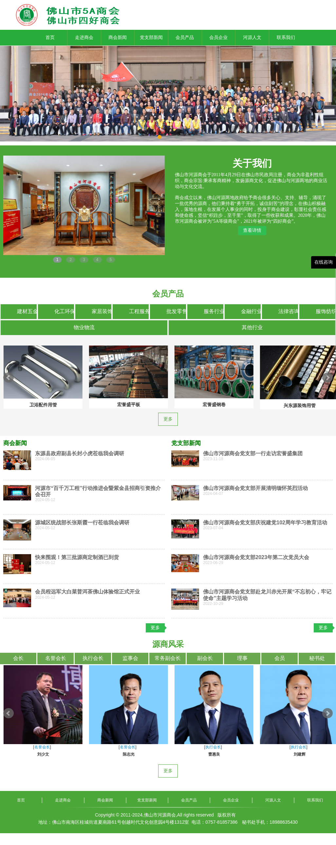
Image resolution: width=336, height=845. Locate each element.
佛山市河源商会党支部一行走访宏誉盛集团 (253, 453)
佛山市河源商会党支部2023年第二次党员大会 (256, 557)
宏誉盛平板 (39, 404)
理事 (242, 658)
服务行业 (213, 311)
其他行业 (252, 327)
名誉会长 (55, 658)
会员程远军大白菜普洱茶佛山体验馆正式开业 (87, 591)
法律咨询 (288, 311)
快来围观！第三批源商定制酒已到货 (77, 557)
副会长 (205, 658)
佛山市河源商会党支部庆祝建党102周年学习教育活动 (265, 522)
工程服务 (139, 311)
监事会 (130, 658)
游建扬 (296, 754)
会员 (279, 658)
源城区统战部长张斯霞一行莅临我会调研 (82, 522)
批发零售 (176, 311)
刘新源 (210, 754)
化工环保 (64, 311)
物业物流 (84, 327)
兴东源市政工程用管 (296, 403)
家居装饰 (101, 311)
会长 (18, 658)
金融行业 (251, 311)
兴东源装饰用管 (211, 405)
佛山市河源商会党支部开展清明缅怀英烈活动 (255, 488)
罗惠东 (125, 754)
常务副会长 (168, 658)
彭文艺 (40, 754)
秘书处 (317, 658)
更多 (168, 419)
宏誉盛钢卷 (125, 404)
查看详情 (252, 230)
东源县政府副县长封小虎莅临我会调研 (79, 453)
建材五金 (27, 311)
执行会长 (93, 658)
